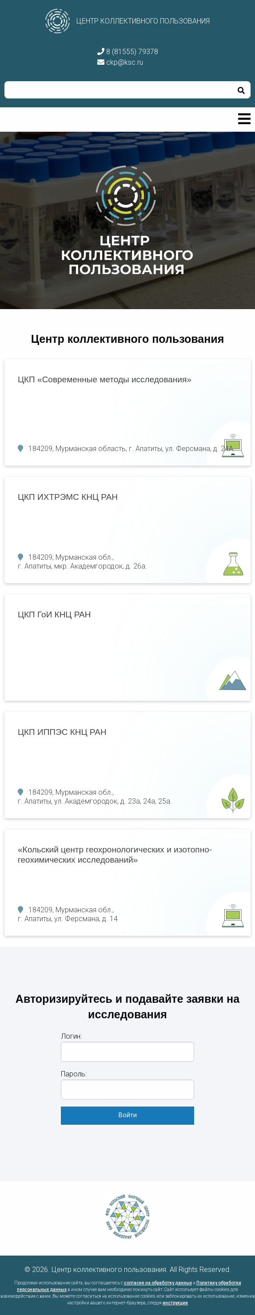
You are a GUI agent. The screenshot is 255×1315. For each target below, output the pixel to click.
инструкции (175, 1302)
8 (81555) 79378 (127, 51)
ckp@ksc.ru (120, 62)
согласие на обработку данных (158, 1282)
